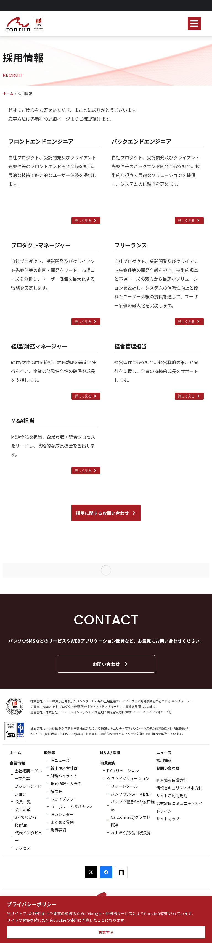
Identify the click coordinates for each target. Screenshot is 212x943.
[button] (194, 23)
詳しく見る (86, 220)
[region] (106, 919)
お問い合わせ (110, 664)
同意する (106, 932)
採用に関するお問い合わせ (106, 513)
